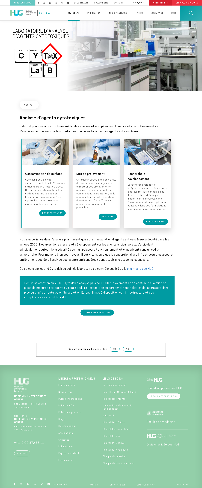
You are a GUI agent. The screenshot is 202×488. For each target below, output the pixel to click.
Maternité (108, 415)
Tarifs (139, 13)
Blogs (61, 419)
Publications (65, 446)
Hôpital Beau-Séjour (114, 422)
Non (128, 349)
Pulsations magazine (70, 399)
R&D (173, 13)
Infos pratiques (118, 13)
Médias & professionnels (76, 378)
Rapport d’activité (68, 453)
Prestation (94, 13)
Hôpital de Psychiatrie (115, 449)
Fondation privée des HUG (164, 388)
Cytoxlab (74, 13)
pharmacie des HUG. (140, 268)
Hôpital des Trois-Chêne (116, 429)
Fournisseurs (66, 460)
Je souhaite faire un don (163, 396)
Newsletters (65, 392)
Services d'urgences (114, 385)
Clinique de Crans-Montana (118, 463)
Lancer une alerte (146, 485)
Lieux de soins (113, 378)
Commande (157, 13)
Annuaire (94, 485)
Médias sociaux (67, 426)
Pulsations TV (66, 405)
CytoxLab (45, 13)
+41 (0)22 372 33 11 (29, 442)
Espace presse (67, 385)
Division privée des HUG (163, 444)
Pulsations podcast (69, 412)
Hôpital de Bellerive (114, 443)
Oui (114, 349)
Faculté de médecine (161, 421)
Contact (22, 453)
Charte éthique (117, 485)
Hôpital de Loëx (111, 436)
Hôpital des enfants (114, 399)
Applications (65, 433)
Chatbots (63, 440)
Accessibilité (60, 484)
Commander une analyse (97, 312)
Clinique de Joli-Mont (115, 456)
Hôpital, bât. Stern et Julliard (119, 392)
